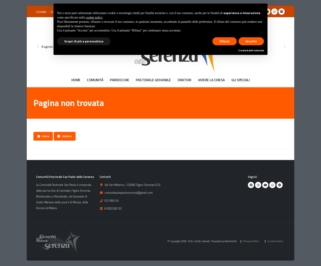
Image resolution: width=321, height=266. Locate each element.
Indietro (64, 136)
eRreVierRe (230, 241)
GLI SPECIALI (240, 80)
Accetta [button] (251, 41)
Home (43, 136)
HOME (75, 80)
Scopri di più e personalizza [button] (83, 41)
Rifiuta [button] (225, 41)
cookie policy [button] (94, 17)
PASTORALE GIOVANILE (153, 80)
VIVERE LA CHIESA (211, 80)
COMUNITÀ (95, 80)
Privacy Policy (251, 241)
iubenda (259, 50)
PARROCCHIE (119, 80)
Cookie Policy (275, 241)
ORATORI (184, 80)
